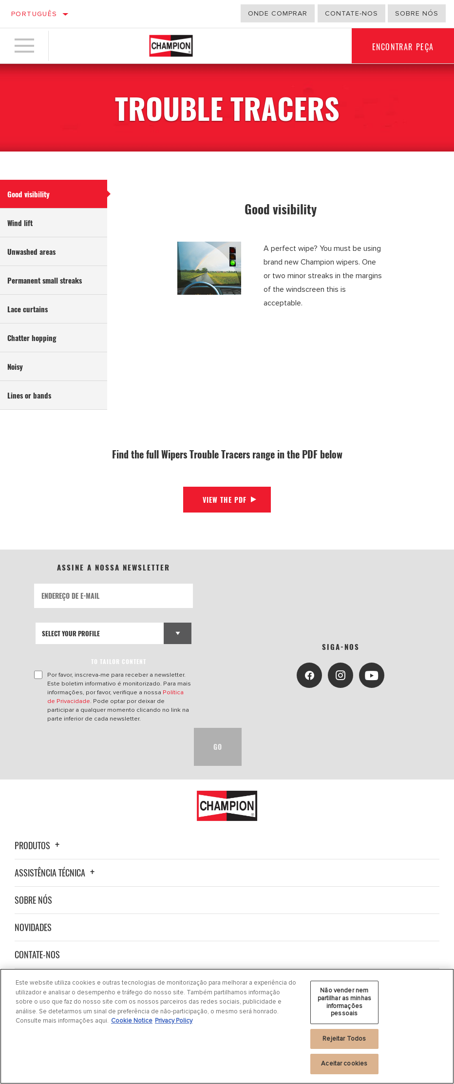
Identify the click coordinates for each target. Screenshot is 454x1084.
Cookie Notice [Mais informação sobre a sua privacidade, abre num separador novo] (131, 1021)
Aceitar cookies (344, 1063)
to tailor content (118, 661)
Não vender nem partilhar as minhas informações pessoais (344, 1002)
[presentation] (108, 747)
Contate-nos (37, 954)
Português (34, 14)
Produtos (38, 845)
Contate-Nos (351, 13)
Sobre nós (416, 13)
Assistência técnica (56, 872)
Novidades (33, 927)
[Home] (171, 46)
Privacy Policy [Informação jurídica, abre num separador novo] (173, 1021)
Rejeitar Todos (344, 1039)
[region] (227, 1026)
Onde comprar (277, 13)
